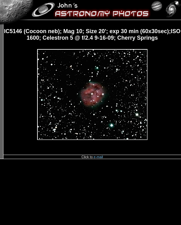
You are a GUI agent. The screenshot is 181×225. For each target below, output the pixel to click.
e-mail (98, 157)
